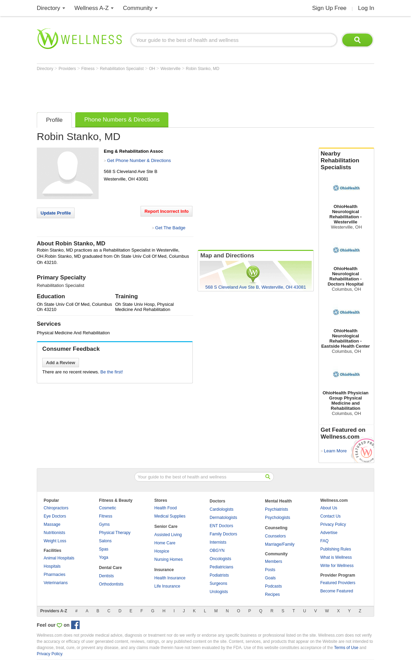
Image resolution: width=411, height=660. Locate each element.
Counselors (275, 536)
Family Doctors (223, 534)
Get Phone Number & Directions (139, 160)
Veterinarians (56, 582)
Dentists (106, 576)
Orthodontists (111, 584)
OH (152, 68)
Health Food (165, 508)
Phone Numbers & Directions (121, 119)
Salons (105, 541)
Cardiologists (221, 509)
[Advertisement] (162, 89)
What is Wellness (336, 557)
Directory (48, 8)
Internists (218, 542)
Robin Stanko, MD (202, 68)
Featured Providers (337, 582)
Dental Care (110, 567)
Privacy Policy (333, 524)
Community (138, 8)
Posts (270, 569)
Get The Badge (170, 227)
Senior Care (165, 526)
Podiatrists (219, 575)
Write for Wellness (337, 565)
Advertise (328, 532)
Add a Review (60, 362)
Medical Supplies (170, 516)
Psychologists (277, 517)
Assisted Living (168, 534)
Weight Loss (55, 541)
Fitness (88, 68)
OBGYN (217, 550)
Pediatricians (221, 567)
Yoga (103, 557)
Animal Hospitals (59, 558)
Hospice (161, 551)
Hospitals (52, 566)
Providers (67, 68)
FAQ (324, 541)
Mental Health (278, 501)
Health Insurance (170, 578)
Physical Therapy (115, 532)
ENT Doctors (221, 525)
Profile (54, 120)
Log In (366, 8)
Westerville (171, 68)
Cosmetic (107, 508)
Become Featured (336, 591)
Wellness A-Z (92, 8)
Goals (270, 578)
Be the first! (111, 371)
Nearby (346, 160)
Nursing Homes (168, 559)
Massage (52, 524)
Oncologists (220, 558)
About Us (328, 508)
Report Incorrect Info (166, 211)
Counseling (276, 527)
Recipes (272, 594)
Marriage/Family (280, 544)
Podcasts (273, 586)
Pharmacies (54, 574)
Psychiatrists (276, 509)
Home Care (164, 543)
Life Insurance (167, 586)
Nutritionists (54, 532)
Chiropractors (56, 508)
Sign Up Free (329, 8)
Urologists (219, 591)
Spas (103, 549)
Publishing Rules (335, 549)
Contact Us (330, 516)
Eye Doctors (55, 516)
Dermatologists (223, 517)
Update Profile (56, 213)
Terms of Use (346, 647)
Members (273, 561)
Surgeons (218, 583)
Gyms (104, 524)
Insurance (164, 569)
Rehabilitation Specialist (122, 68)
